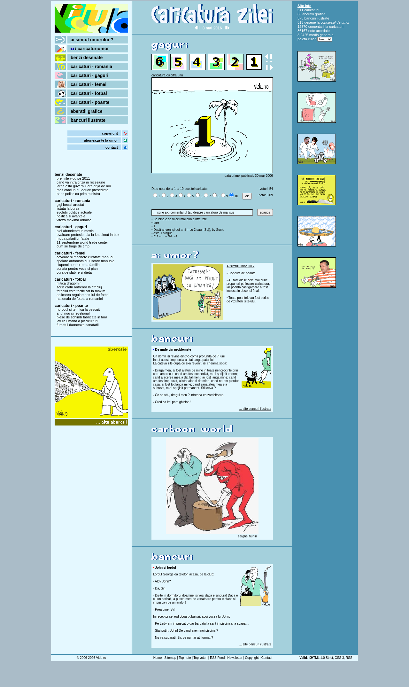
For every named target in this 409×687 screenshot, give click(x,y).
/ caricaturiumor (90, 48)
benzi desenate (87, 57)
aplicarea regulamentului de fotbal (83, 295)
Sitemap (170, 658)
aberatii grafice (87, 111)
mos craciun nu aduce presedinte (82, 190)
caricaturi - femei (88, 84)
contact (111, 147)
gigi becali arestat (70, 205)
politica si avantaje (71, 216)
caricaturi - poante (90, 102)
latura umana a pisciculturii (77, 321)
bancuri (310, 18)
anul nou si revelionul (73, 313)
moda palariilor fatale (73, 238)
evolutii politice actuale (74, 212)
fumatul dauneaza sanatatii (77, 325)
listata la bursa (68, 208)
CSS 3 (339, 658)
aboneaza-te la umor (101, 140)
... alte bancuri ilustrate (255, 408)
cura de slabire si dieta (74, 272)
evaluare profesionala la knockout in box (88, 235)
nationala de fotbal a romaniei (80, 299)
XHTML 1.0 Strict (321, 658)
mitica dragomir (69, 283)
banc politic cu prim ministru (78, 194)
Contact (266, 658)
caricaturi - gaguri (89, 75)
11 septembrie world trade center (82, 242)
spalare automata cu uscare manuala (85, 261)
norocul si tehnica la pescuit (78, 309)
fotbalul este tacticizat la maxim (81, 291)
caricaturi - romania (91, 66)
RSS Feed (217, 658)
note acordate (319, 31)
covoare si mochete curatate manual (85, 257)
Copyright (252, 658)
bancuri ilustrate (88, 120)
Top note (185, 658)
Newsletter (234, 658)
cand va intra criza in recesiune (81, 182)
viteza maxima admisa (74, 220)
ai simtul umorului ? (92, 39)
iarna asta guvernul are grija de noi (84, 186)
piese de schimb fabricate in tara (82, 317)
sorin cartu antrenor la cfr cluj (79, 287)
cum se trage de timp (73, 246)
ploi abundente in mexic (75, 231)
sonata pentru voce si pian (77, 268)
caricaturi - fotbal (89, 93)
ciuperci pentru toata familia (78, 265)
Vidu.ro (101, 658)
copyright (110, 133)
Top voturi (200, 658)
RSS (349, 658)
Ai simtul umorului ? (240, 266)
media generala (321, 35)
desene (310, 22)
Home (157, 658)
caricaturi (311, 10)
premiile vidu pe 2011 (73, 178)
